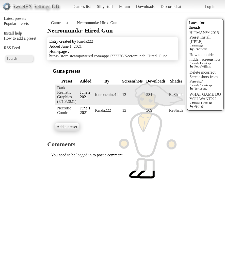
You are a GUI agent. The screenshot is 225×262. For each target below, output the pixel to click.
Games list (82, 6)
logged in (84, 155)
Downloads (145, 6)
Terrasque (200, 88)
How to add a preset (20, 38)
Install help (13, 33)
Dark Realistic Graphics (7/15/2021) (66, 95)
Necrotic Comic (64, 110)
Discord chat (170, 6)
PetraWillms (202, 66)
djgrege (199, 106)
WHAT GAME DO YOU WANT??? (205, 96)
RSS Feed (12, 48)
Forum (124, 6)
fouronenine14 (107, 94)
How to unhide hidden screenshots (204, 57)
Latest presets (15, 18)
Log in (210, 6)
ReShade (176, 94)
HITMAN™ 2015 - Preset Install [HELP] (205, 37)
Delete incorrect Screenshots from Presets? (203, 77)
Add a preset (67, 127)
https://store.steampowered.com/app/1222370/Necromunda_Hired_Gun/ (108, 56)
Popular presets (16, 23)
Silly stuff (105, 6)
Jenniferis (200, 49)
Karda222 (85, 41)
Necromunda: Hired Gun (97, 23)
